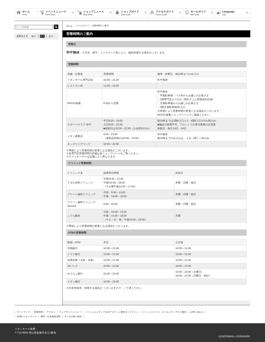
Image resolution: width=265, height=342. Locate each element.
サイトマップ (23, 312)
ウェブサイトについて (70, 312)
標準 (42, 36)
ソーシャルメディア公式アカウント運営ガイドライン (111, 312)
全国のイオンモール (27, 316)
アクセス (51, 312)
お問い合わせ (196, 312)
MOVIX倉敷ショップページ (173, 114)
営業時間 (38, 312)
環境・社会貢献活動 (50, 316)
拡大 (51, 36)
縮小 (33, 36)
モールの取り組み (73, 316)
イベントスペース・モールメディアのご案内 (164, 312)
